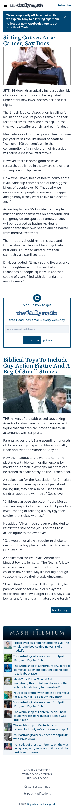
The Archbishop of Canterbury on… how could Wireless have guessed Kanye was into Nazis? (39, 716)
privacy (47, 340)
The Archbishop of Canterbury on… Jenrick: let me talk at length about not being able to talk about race (41, 669)
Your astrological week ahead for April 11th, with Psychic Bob (38, 704)
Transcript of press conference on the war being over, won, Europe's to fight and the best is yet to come (40, 748)
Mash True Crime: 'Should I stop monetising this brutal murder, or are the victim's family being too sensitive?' (40, 683)
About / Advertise (37, 770)
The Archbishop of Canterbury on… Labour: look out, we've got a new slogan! (40, 727)
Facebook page (38, 23)
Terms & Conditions (37, 774)
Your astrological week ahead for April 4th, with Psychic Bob (41, 737)
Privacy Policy (37, 778)
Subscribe (32, 340)
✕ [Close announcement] (65, 16)
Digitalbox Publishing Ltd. (41, 804)
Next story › (60, 610)
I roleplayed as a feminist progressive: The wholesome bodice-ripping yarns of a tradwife (41, 646)
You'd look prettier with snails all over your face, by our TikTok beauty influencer (41, 694)
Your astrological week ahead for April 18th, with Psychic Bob (38, 658)
